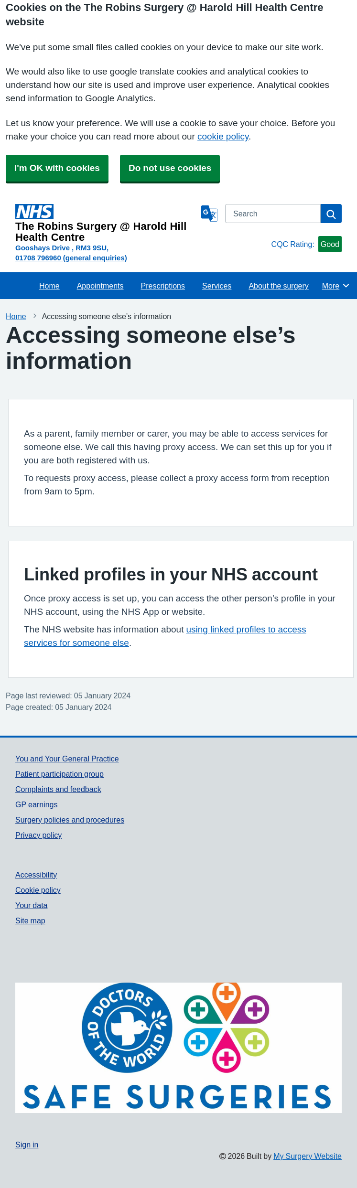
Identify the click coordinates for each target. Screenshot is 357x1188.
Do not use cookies (170, 167)
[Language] (209, 213)
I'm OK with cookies (57, 167)
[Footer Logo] (178, 1048)
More (336, 285)
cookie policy (223, 136)
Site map (30, 920)
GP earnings (36, 804)
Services (216, 285)
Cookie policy (38, 890)
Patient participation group (59, 774)
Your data (31, 905)
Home (49, 285)
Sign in (26, 1144)
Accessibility (36, 874)
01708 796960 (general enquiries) (71, 257)
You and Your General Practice (67, 758)
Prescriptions (163, 285)
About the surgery (278, 285)
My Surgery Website (307, 1156)
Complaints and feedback (58, 789)
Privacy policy (38, 835)
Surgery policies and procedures (69, 820)
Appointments (100, 285)
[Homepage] (106, 223)
